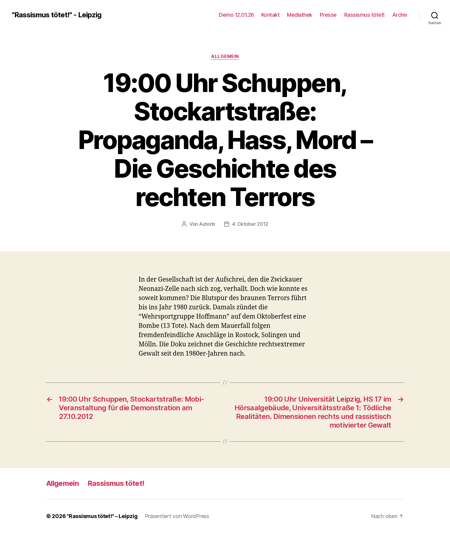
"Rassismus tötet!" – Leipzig (102, 516)
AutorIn (207, 224)
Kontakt (270, 15)
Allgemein (225, 56)
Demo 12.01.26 (236, 15)
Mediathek (299, 15)
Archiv (399, 15)
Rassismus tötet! (364, 15)
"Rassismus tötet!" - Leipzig (56, 15)
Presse (328, 15)
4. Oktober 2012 (250, 224)
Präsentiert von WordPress (177, 516)
